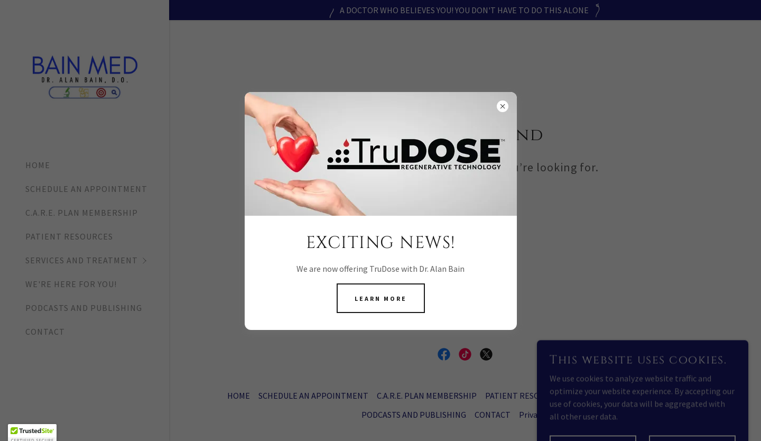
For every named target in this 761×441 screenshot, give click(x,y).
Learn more (381, 298)
